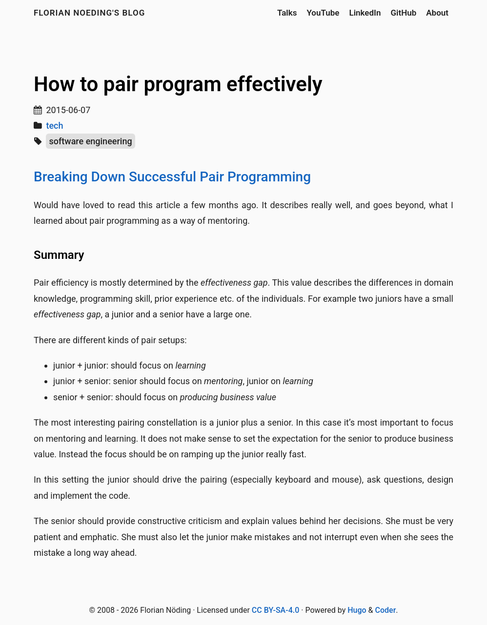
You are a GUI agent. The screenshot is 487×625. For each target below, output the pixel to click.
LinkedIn (365, 13)
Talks (287, 13)
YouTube (322, 13)
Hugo (356, 610)
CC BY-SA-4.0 (275, 610)
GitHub (403, 13)
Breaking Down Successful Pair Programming (172, 177)
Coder (385, 610)
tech (54, 125)
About (437, 13)
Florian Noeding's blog (89, 13)
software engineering (90, 141)
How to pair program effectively (178, 84)
